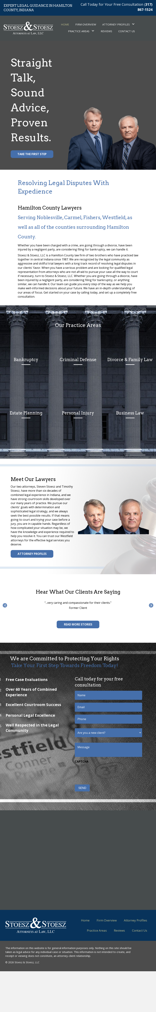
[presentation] (80, 772)
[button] (32, 154)
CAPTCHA (59, 761)
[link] (65, 24)
